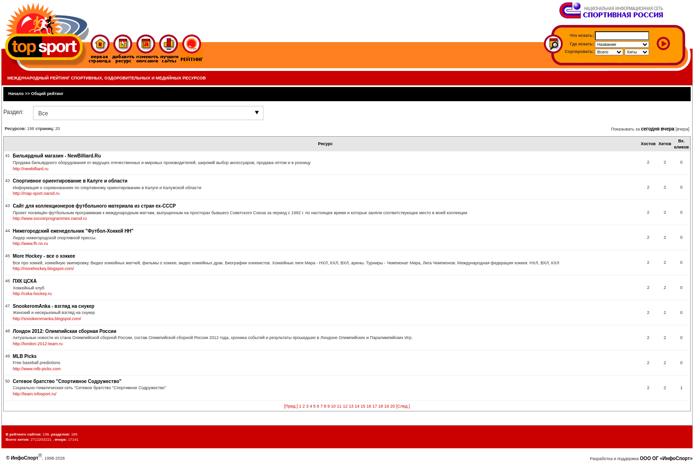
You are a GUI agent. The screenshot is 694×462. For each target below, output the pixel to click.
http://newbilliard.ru (31, 168)
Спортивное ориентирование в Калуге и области (70, 180)
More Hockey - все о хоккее (44, 256)
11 (339, 406)
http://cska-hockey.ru (32, 293)
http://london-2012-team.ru (38, 343)
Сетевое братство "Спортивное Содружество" (67, 381)
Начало (16, 93)
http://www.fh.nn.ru (30, 243)
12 (345, 406)
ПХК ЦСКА (25, 281)
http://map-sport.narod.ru (36, 193)
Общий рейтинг (47, 93)
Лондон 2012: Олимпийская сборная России (64, 331)
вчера (668, 128)
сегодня (650, 128)
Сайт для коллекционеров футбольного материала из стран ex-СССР (94, 206)
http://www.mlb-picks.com (37, 368)
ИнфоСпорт (24, 458)
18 (380, 406)
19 (386, 406)
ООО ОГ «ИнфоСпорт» (666, 458)
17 (374, 406)
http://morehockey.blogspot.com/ (43, 268)
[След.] (403, 406)
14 (357, 406)
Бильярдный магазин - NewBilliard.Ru (57, 155)
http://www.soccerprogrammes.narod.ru (50, 218)
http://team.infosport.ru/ (35, 394)
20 (392, 406)
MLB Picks (25, 356)
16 (368, 406)
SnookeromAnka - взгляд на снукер (53, 306)
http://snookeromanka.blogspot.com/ (47, 318)
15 (363, 406)
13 (351, 406)
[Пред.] (291, 406)
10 (333, 406)
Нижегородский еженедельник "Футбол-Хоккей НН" (73, 231)
